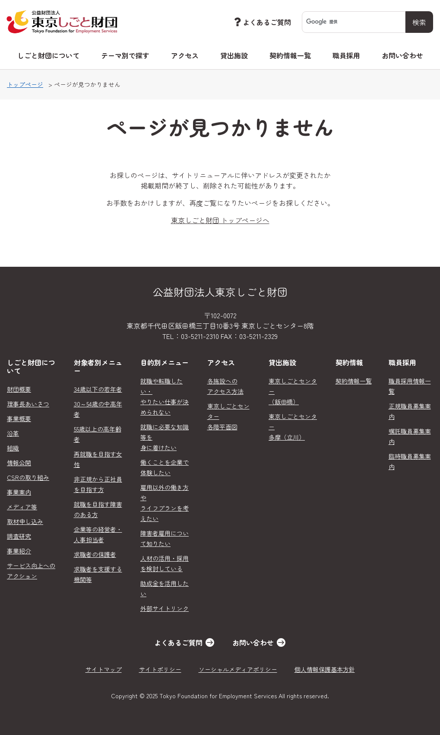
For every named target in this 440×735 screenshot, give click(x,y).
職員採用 (346, 55)
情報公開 (19, 462)
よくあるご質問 (261, 21)
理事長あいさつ (28, 403)
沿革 (13, 433)
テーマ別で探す (125, 55)
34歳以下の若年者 (98, 389)
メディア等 (22, 506)
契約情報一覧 (290, 55)
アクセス (185, 55)
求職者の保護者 (95, 554)
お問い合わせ (402, 55)
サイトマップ (103, 669)
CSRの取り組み (28, 477)
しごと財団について (48, 55)
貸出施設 (234, 55)
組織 (13, 448)
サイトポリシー (160, 669)
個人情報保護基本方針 (324, 669)
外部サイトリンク (164, 608)
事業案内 (19, 492)
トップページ (25, 84)
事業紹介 (19, 550)
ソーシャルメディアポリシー (238, 669)
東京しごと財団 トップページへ (220, 220)
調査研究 (19, 536)
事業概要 (19, 418)
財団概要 (19, 389)
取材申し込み (25, 521)
